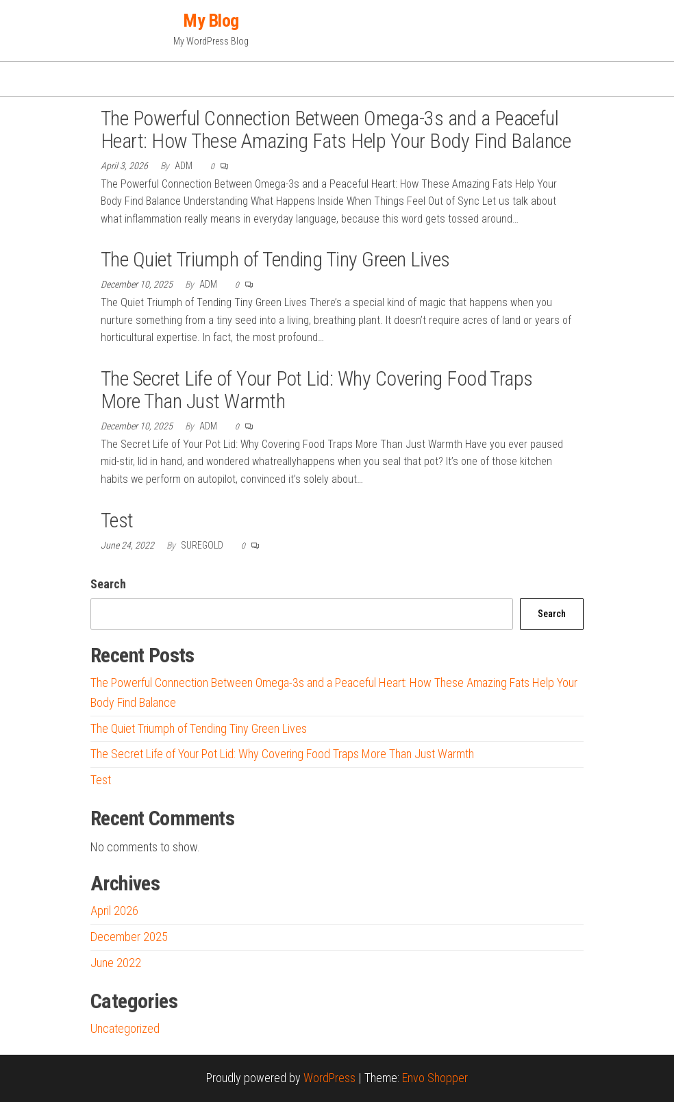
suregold (203, 545)
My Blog (211, 20)
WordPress (329, 1077)
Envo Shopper (435, 1077)
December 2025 (129, 936)
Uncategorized (125, 1028)
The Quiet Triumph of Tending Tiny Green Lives (275, 259)
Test (117, 520)
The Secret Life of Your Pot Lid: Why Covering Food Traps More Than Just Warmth (317, 389)
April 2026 (114, 910)
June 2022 (115, 962)
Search (108, 584)
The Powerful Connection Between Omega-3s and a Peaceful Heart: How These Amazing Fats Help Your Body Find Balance (336, 129)
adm (185, 165)
